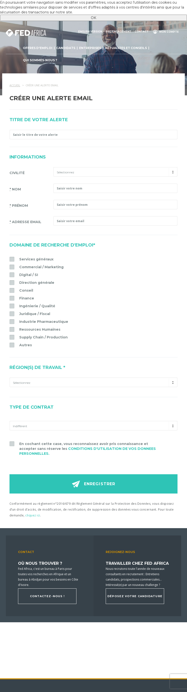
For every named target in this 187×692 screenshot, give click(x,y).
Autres (25, 345)
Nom (15, 189)
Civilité (17, 173)
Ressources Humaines (39, 329)
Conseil (26, 290)
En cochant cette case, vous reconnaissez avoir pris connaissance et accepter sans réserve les (87, 449)
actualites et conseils (126, 48)
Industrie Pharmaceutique (43, 321)
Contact (142, 31)
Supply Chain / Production (43, 337)
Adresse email (25, 222)
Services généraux (36, 259)
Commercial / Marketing (41, 267)
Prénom (18, 205)
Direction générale (36, 282)
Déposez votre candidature (134, 596)
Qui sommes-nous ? (40, 60)
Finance (26, 298)
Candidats (65, 48)
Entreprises (90, 48)
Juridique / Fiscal (34, 314)
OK (93, 18)
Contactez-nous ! (47, 596)
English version (90, 31)
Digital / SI (28, 275)
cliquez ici (32, 515)
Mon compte (169, 31)
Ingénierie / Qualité (37, 306)
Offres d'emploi (37, 48)
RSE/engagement (118, 31)
